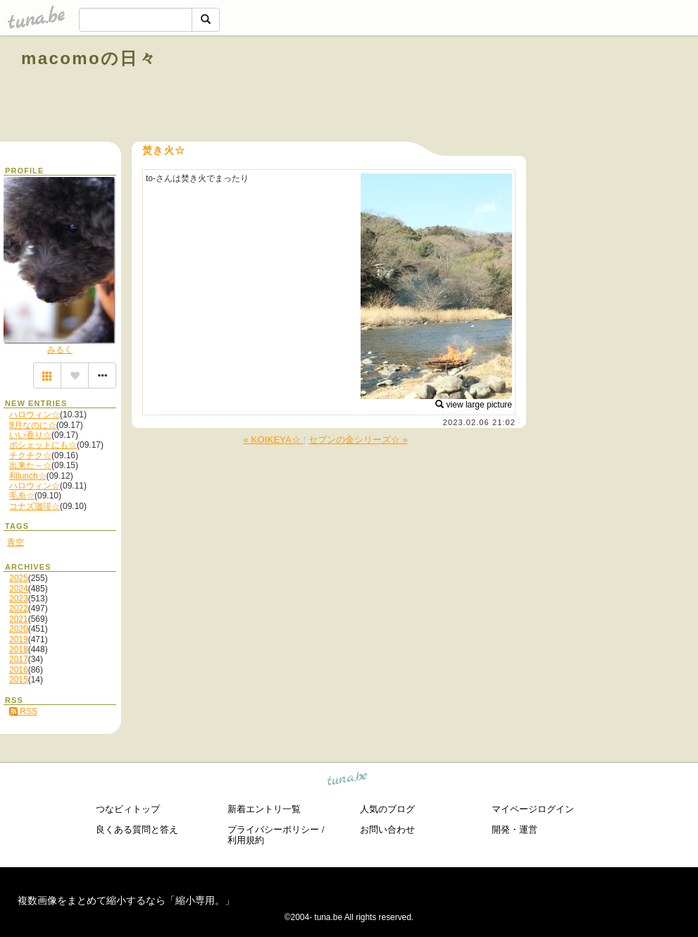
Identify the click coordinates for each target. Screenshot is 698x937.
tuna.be (347, 781)
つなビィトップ (128, 809)
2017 (18, 659)
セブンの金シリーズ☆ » (358, 439)
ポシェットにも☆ (43, 445)
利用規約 (246, 840)
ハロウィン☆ (34, 414)
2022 (18, 608)
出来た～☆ (30, 465)
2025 (18, 578)
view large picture (473, 405)
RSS (23, 711)
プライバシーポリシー (273, 829)
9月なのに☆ (32, 425)
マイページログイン (533, 809)
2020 (18, 629)
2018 (18, 649)
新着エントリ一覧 (264, 809)
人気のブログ (387, 809)
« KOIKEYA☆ (273, 439)
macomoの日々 (89, 58)
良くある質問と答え (137, 829)
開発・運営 (514, 829)
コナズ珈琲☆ (34, 506)
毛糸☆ (22, 496)
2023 (18, 599)
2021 (18, 619)
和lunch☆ (27, 476)
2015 (18, 680)
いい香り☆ (30, 435)
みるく (60, 350)
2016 (18, 670)
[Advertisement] (516, 90)
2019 (18, 639)
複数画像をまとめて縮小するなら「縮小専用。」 (126, 900)
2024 (18, 589)
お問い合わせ (387, 829)
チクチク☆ (30, 455)
